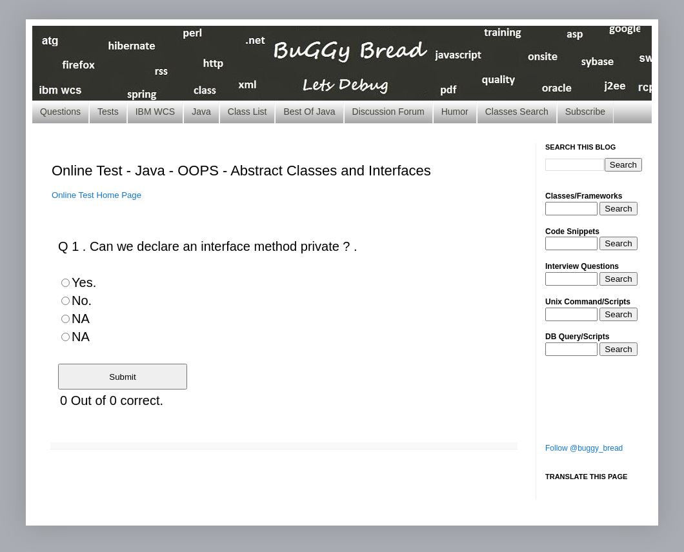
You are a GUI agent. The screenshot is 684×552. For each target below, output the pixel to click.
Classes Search (516, 111)
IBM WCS (155, 111)
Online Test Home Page (96, 195)
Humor (454, 111)
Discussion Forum (388, 111)
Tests (108, 111)
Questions (60, 111)
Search (618, 208)
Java (201, 111)
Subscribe (585, 111)
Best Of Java (309, 111)
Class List (247, 111)
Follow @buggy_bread (584, 448)
